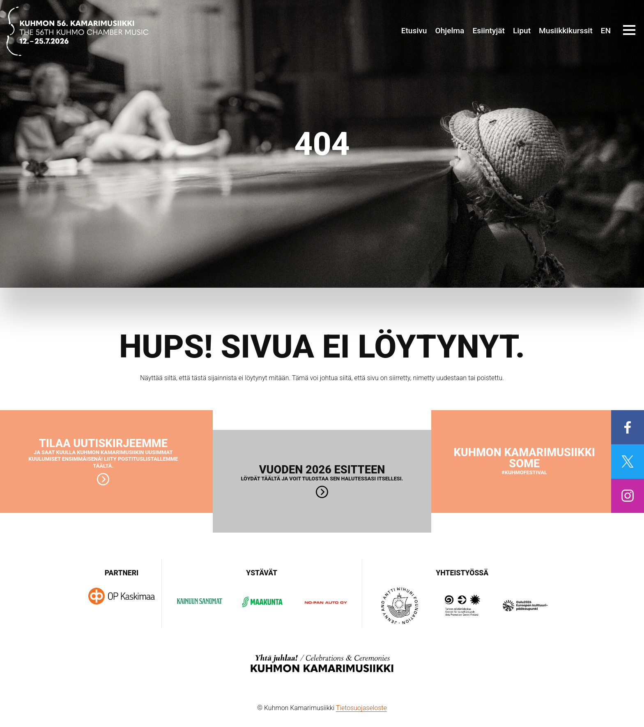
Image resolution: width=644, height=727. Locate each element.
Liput (522, 30)
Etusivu (414, 30)
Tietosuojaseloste (361, 708)
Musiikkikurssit (566, 30)
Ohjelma (449, 30)
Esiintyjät (488, 30)
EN (606, 30)
